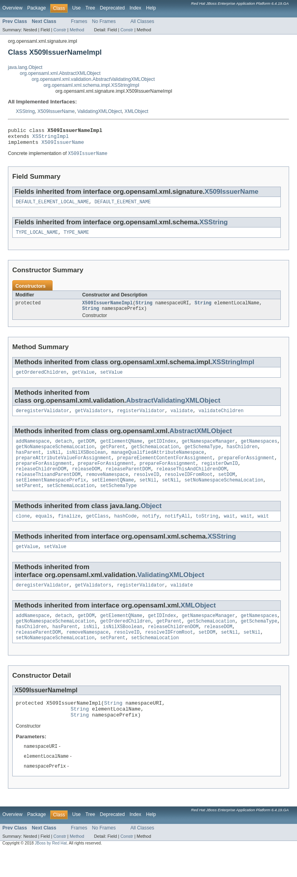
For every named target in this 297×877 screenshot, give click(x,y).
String (144, 309)
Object (151, 521)
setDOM (226, 488)
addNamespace (32, 450)
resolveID (146, 488)
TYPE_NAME (76, 238)
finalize (69, 532)
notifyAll (177, 532)
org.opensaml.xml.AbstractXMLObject (60, 73)
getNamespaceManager (208, 450)
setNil (148, 495)
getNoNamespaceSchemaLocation (55, 457)
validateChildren (221, 419)
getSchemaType (202, 457)
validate (181, 419)
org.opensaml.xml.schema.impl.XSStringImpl (91, 85)
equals (44, 532)
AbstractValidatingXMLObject (173, 408)
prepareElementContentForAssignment (165, 469)
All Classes (142, 21)
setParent (28, 501)
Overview (12, 8)
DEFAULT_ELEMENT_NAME (123, 206)
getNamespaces (259, 450)
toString (207, 532)
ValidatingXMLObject (99, 111)
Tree (90, 8)
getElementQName (121, 450)
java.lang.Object (25, 67)
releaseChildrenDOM (41, 482)
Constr (59, 29)
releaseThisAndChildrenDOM (191, 482)
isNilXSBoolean (86, 463)
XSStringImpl (50, 138)
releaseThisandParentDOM (48, 488)
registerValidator (141, 419)
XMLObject (136, 111)
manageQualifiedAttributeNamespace (158, 463)
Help (151, 8)
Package (36, 8)
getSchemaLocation (155, 457)
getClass (97, 532)
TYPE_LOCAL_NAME (37, 238)
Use (76, 8)
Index (135, 8)
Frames (79, 21)
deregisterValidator (42, 419)
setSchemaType (118, 501)
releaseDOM (86, 482)
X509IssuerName (56, 111)
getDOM (86, 450)
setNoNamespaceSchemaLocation (223, 495)
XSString (25, 111)
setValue (111, 380)
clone (23, 532)
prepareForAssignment (246, 469)
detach (63, 450)
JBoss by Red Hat (51, 870)
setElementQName (113, 495)
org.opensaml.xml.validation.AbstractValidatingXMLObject (93, 79)
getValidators (93, 419)
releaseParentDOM (128, 482)
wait (229, 532)
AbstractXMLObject (200, 439)
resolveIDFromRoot (189, 488)
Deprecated (112, 8)
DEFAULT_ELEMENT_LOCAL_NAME (52, 206)
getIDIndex (162, 450)
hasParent (28, 463)
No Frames (104, 21)
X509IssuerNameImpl (107, 309)
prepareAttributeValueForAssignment (64, 469)
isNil (54, 463)
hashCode (125, 532)
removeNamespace (107, 488)
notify (150, 532)
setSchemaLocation (71, 501)
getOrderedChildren (41, 380)
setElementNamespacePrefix (51, 495)
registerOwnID (219, 476)
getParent (112, 457)
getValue (83, 380)
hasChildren (242, 457)
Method (77, 29)
